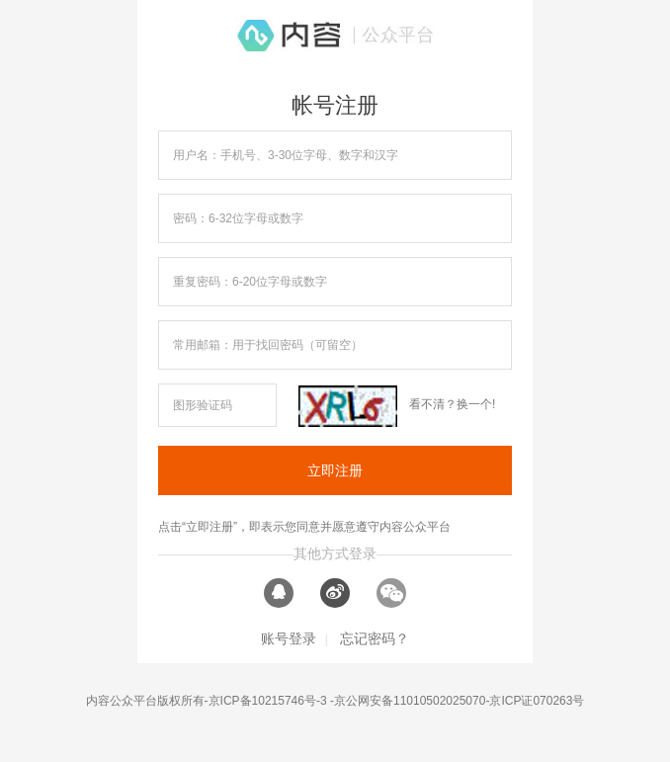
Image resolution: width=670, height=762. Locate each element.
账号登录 (288, 638)
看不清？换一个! (452, 404)
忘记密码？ (374, 638)
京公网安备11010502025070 (409, 701)
